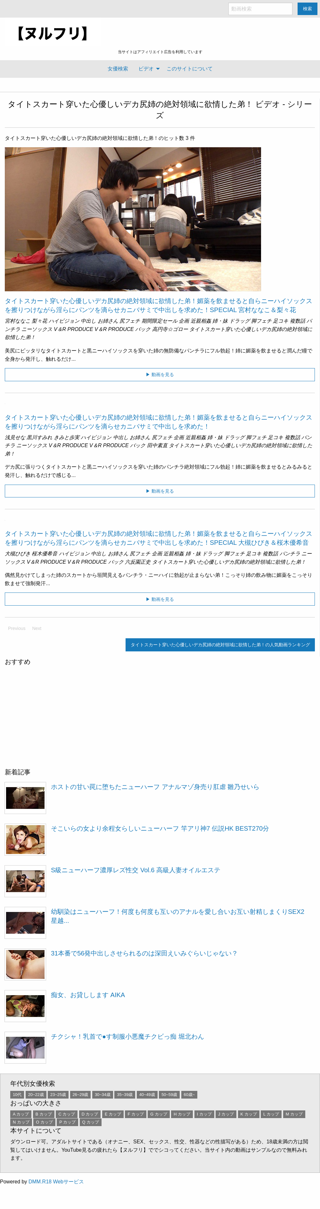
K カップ (249, 1114)
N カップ (21, 1122)
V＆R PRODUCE (73, 329)
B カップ (44, 1114)
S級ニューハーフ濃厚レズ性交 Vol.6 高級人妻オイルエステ (135, 870)
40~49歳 (147, 1094)
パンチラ (290, 553)
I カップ (204, 1114)
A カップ (21, 1114)
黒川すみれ (39, 437)
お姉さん (108, 321)
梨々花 (39, 321)
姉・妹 (220, 321)
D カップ (90, 1114)
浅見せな (15, 437)
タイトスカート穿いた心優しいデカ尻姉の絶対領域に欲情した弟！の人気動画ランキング (220, 644)
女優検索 (118, 68)
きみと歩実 (66, 437)
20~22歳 (36, 1094)
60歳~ (189, 1094)
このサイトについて (190, 68)
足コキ (280, 321)
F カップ (135, 1114)
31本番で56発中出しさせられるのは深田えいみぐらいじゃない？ (144, 953)
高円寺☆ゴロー (170, 329)
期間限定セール (159, 321)
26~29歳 (80, 1094)
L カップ (271, 1114)
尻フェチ (129, 321)
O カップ (44, 1122)
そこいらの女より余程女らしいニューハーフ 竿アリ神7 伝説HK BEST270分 (160, 828)
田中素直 (157, 445)
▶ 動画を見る (160, 374)
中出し (88, 321)
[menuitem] (118, 69)
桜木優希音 (44, 553)
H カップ (182, 1114)
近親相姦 (201, 321)
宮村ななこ (17, 321)
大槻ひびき (17, 553)
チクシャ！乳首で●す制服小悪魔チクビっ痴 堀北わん (127, 1036)
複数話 (297, 321)
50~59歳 (169, 1094)
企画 (184, 321)
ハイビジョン (64, 321)
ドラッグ (239, 321)
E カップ (113, 1114)
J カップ (226, 1114)
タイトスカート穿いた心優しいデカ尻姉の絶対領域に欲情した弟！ (130, 104)
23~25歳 (58, 1094)
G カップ (158, 1114)
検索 (307, 8)
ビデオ (146, 68)
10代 (17, 1094)
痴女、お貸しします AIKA (88, 994)
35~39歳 (125, 1094)
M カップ (294, 1114)
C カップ (66, 1114)
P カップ (67, 1122)
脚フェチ (261, 321)
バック (143, 329)
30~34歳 (103, 1094)
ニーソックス (36, 329)
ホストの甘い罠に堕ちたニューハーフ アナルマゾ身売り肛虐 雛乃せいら (155, 786)
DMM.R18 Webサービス (56, 1181)
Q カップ (90, 1122)
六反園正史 (138, 562)
